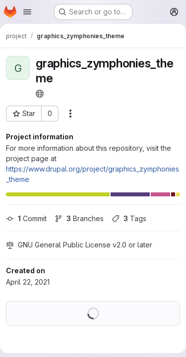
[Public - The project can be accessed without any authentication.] (40, 94)
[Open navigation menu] (27, 12)
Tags (129, 218)
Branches (79, 218)
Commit (26, 218)
